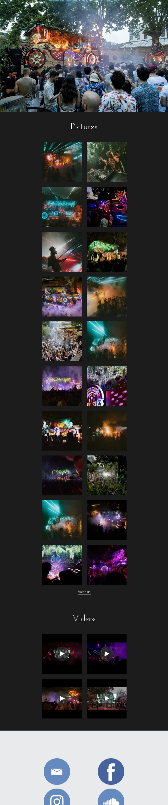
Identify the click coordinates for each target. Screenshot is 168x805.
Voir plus (84, 595)
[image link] (56, 774)
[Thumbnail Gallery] (62, 162)
